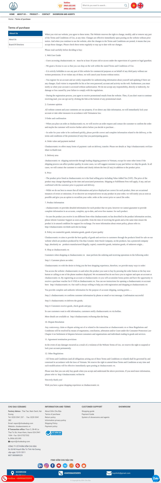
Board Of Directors (16, 45)
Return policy (50, 417)
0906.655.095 (69, 9)
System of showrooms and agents (95, 417)
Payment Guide (88, 414)
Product (35, 14)
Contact (46, 14)
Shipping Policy (51, 423)
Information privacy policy (55, 420)
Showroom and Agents (64, 14)
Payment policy (51, 426)
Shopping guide (88, 411)
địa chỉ (21, 475)
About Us (22, 14)
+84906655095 (72, 473)
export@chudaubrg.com (20, 441)
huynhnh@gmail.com (121, 473)
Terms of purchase (19, 27)
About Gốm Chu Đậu (53, 411)
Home (12, 14)
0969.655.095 (69, 6)
